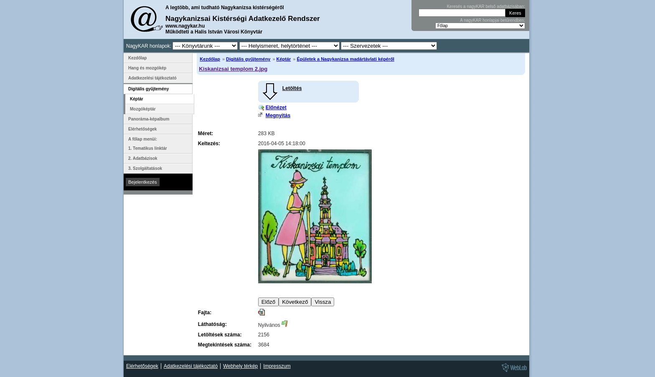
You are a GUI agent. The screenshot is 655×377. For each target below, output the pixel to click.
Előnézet (276, 107)
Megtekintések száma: (224, 345)
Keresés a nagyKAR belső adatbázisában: (486, 6)
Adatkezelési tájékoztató (152, 78)
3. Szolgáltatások (145, 168)
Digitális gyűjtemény (248, 59)
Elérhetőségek (142, 129)
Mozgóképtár (143, 109)
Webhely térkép (240, 366)
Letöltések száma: (220, 335)
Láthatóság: (212, 324)
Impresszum (276, 366)
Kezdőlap (210, 59)
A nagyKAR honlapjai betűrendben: (492, 20)
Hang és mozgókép (147, 68)
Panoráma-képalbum (148, 119)
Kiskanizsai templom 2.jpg (233, 69)
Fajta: (204, 312)
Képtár (284, 59)
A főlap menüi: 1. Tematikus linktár (147, 144)
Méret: (205, 133)
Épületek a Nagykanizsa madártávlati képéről (345, 59)
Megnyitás (278, 115)
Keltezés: (209, 143)
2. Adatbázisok (142, 158)
